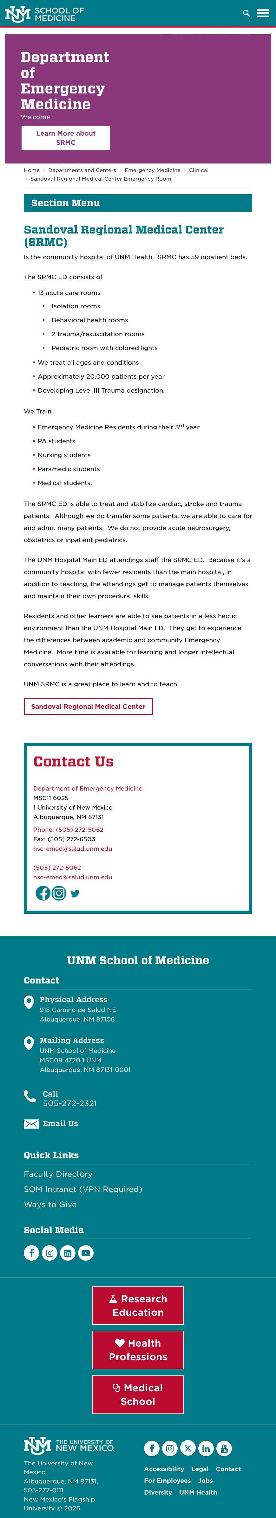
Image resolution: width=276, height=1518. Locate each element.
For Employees (167, 1480)
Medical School (138, 1394)
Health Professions (138, 1350)
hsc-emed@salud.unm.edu (72, 848)
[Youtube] (86, 1253)
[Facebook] (31, 1253)
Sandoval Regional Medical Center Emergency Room (100, 179)
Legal (200, 1469)
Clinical (199, 171)
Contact (228, 1469)
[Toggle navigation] (263, 13)
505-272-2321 (70, 1103)
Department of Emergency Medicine (87, 788)
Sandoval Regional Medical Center (88, 707)
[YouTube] (224, 1448)
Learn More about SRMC (66, 138)
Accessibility (164, 1469)
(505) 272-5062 (57, 867)
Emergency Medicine (153, 171)
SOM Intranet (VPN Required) (83, 1189)
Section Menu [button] (65, 203)
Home (32, 171)
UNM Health (198, 1492)
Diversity (158, 1492)
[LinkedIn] (68, 1253)
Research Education (138, 1305)
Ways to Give (50, 1204)
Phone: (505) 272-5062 (68, 829)
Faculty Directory (58, 1174)
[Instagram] (49, 1253)
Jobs (205, 1480)
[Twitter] (188, 1448)
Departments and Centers (82, 171)
